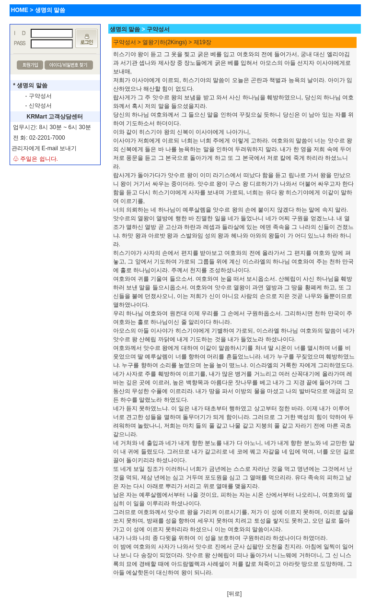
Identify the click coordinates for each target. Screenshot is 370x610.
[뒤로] (234, 593)
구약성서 (158, 29)
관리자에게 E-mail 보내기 (44, 148)
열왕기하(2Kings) (164, 42)
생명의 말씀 (125, 29)
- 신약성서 (38, 105)
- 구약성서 (38, 96)
